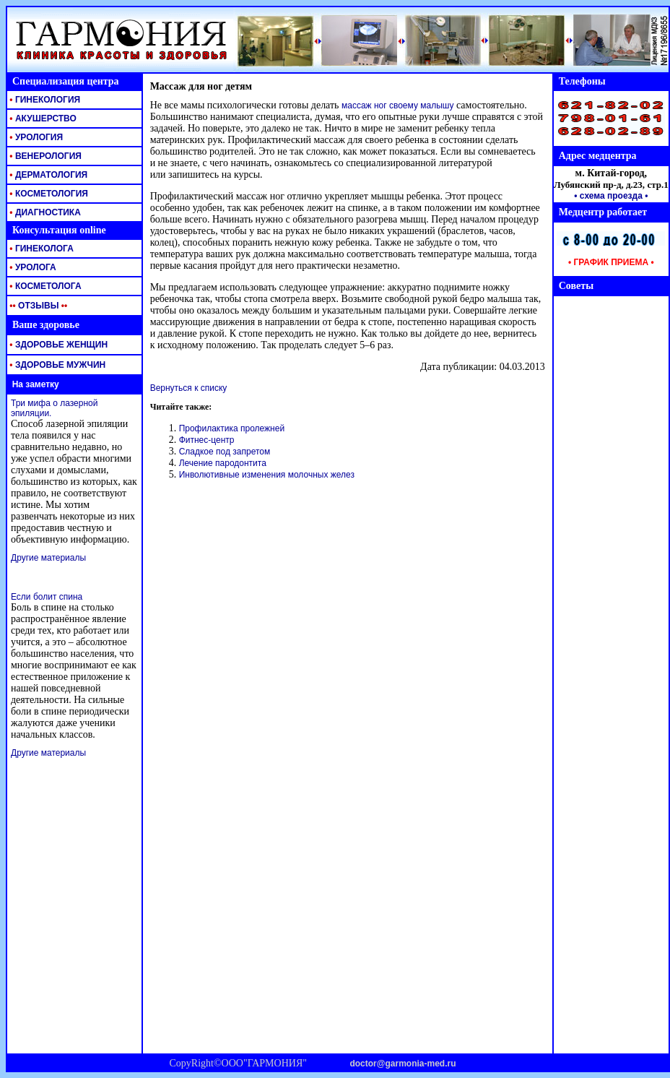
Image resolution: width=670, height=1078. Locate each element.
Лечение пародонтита (222, 463)
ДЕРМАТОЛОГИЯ (47, 175)
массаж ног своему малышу (397, 105)
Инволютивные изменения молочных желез (266, 475)
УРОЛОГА (31, 267)
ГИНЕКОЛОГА (40, 248)
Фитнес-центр (207, 440)
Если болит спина (46, 597)
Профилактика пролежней (231, 428)
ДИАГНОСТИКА (44, 212)
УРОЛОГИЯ (35, 137)
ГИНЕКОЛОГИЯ (43, 100)
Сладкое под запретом (225, 452)
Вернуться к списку (188, 388)
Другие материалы (48, 558)
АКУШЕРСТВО (42, 118)
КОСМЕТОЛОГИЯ (47, 194)
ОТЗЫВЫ (37, 306)
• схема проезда (608, 196)
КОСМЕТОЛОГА (44, 286)
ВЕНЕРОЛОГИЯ (44, 156)
